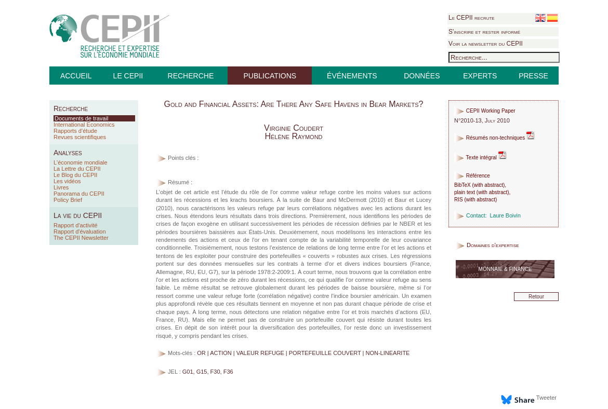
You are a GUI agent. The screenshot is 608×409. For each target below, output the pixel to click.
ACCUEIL (76, 76)
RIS (458, 199)
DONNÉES (422, 76)
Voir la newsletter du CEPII (485, 43)
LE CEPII (128, 76)
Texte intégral (480, 157)
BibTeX (462, 185)
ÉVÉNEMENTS (352, 76)
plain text (464, 192)
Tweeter (546, 397)
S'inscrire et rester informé (484, 31)
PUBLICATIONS (269, 76)
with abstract (488, 185)
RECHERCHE (191, 76)
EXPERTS (480, 76)
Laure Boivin (505, 215)
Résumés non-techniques (494, 138)
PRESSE (533, 76)
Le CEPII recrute (471, 17)
